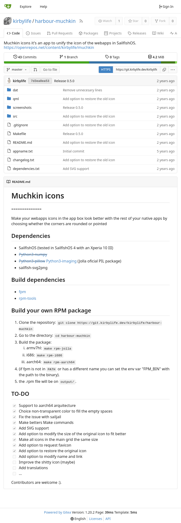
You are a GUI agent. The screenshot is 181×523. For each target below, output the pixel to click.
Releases (137, 33)
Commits (25, 57)
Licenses (95, 518)
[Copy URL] (164, 69)
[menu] (173, 69)
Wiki (158, 33)
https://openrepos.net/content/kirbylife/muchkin (49, 47)
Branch (68, 57)
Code (13, 33)
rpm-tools (27, 298)
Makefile (19, 133)
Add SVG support (76, 168)
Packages (88, 33)
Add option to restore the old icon (89, 99)
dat (15, 90)
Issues (33, 33)
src (15, 116)
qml (16, 99)
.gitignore (20, 125)
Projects (112, 33)
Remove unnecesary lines (82, 90)
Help (43, 6)
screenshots (22, 107)
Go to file (50, 69)
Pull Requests (60, 33)
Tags (112, 57)
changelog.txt (23, 160)
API (108, 518)
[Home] (7, 7)
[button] (35, 69)
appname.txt (23, 151)
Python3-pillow (32, 261)
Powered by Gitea (57, 512)
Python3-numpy (33, 254)
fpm (22, 291)
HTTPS (106, 69)
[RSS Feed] (81, 21)
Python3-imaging (61, 261)
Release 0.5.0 (64, 81)
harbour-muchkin (55, 21)
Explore (25, 6)
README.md (22, 142)
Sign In (166, 6)
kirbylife (22, 21)
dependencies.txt (26, 168)
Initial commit (73, 151)
